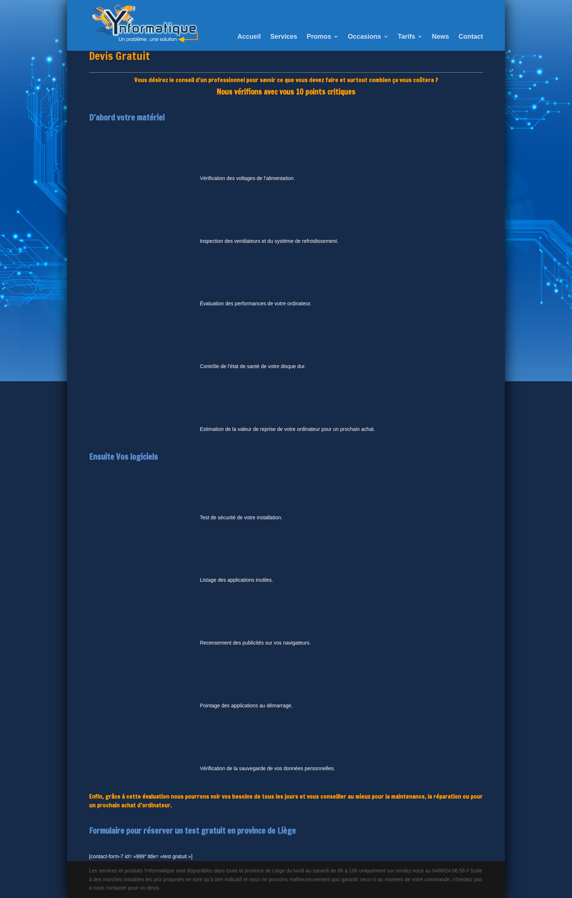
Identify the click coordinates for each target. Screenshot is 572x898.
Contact (471, 37)
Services (283, 37)
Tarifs (407, 37)
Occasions (364, 37)
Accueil (249, 37)
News (440, 37)
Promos (319, 37)
